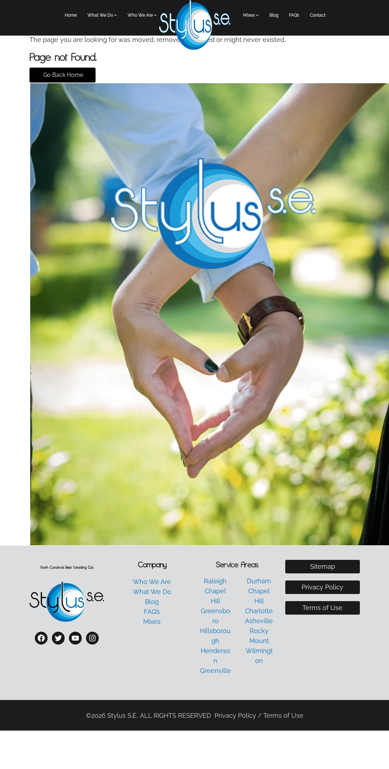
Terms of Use (322, 607)
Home (71, 15)
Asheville (259, 621)
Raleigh (215, 581)
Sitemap (322, 566)
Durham (259, 581)
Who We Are (140, 15)
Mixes (249, 15)
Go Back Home (62, 74)
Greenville (215, 670)
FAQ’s (294, 15)
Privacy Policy (322, 587)
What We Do (100, 15)
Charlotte (259, 611)
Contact (317, 15)
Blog (273, 15)
